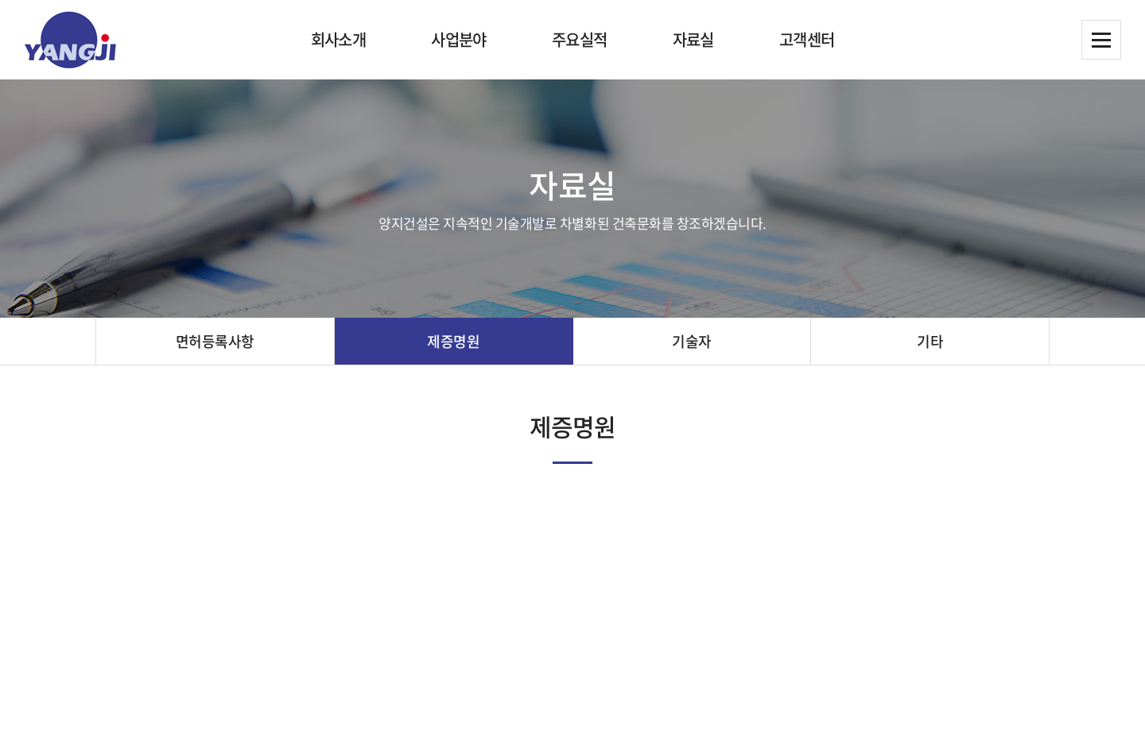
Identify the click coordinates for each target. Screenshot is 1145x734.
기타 (930, 341)
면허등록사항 (215, 341)
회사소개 (339, 39)
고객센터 (807, 39)
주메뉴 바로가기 (0, 0)
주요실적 (579, 39)
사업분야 (459, 39)
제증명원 (453, 341)
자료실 (693, 39)
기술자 (692, 341)
